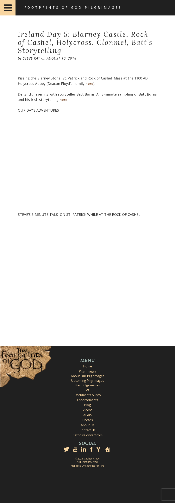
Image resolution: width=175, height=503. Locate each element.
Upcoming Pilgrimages (87, 380)
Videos (87, 410)
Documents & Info (87, 395)
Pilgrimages (87, 371)
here (89, 83)
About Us (87, 425)
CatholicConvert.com (88, 435)
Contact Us (88, 430)
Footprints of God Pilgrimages (73, 7)
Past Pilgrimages (87, 385)
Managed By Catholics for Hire (87, 465)
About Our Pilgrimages (87, 376)
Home (87, 366)
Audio (87, 415)
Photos (87, 420)
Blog (87, 405)
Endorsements (87, 400)
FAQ (88, 390)
